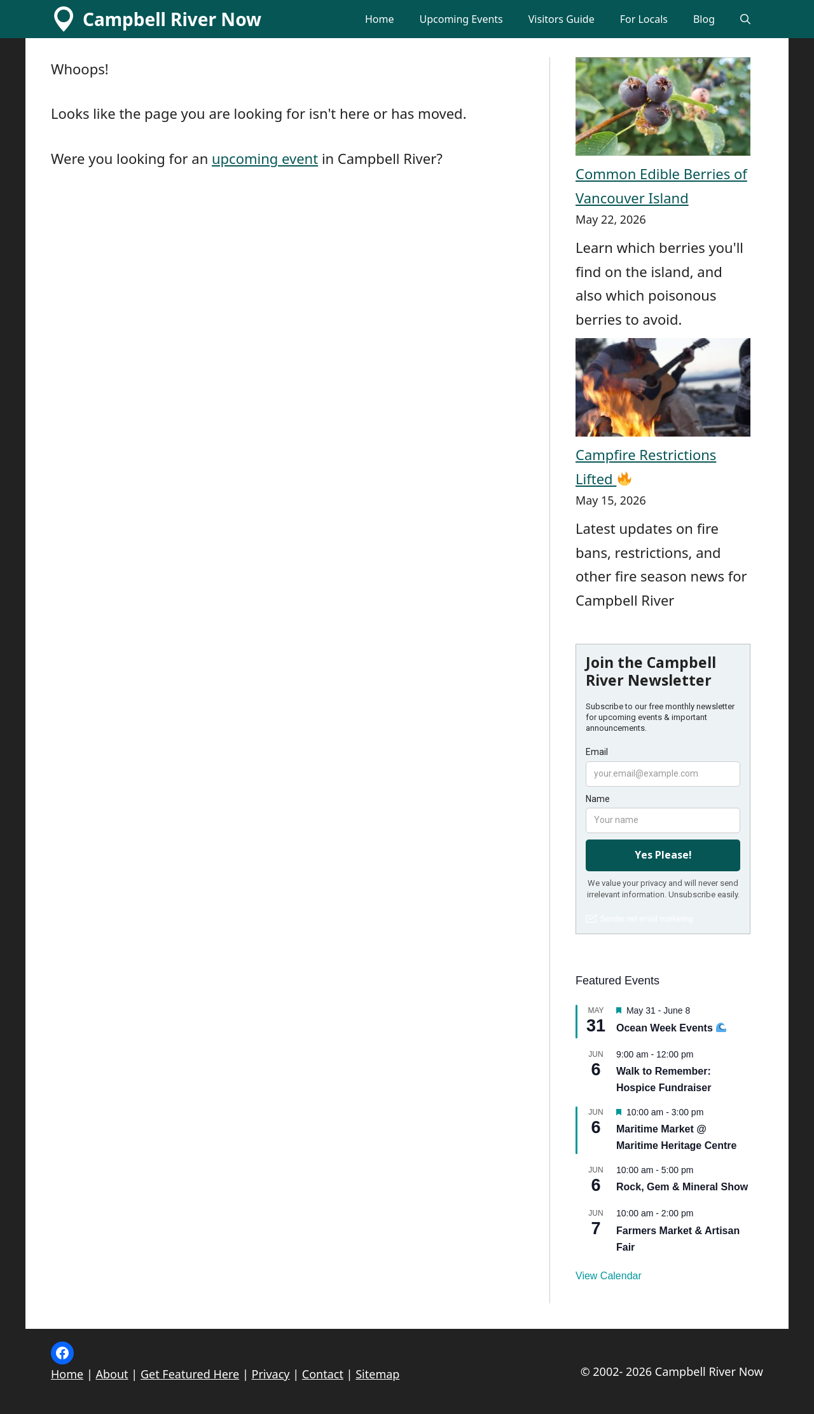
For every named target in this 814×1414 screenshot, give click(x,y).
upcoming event (265, 158)
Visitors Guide (561, 19)
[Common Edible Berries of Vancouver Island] (663, 109)
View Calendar (609, 1275)
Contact (322, 1374)
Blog (704, 19)
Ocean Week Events (671, 1028)
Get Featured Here (190, 1374)
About (112, 1374)
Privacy (271, 1374)
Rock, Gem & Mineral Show (682, 1186)
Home (379, 19)
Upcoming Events (460, 19)
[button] (745, 19)
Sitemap (377, 1374)
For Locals (644, 19)
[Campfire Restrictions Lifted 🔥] (663, 390)
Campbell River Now (172, 19)
